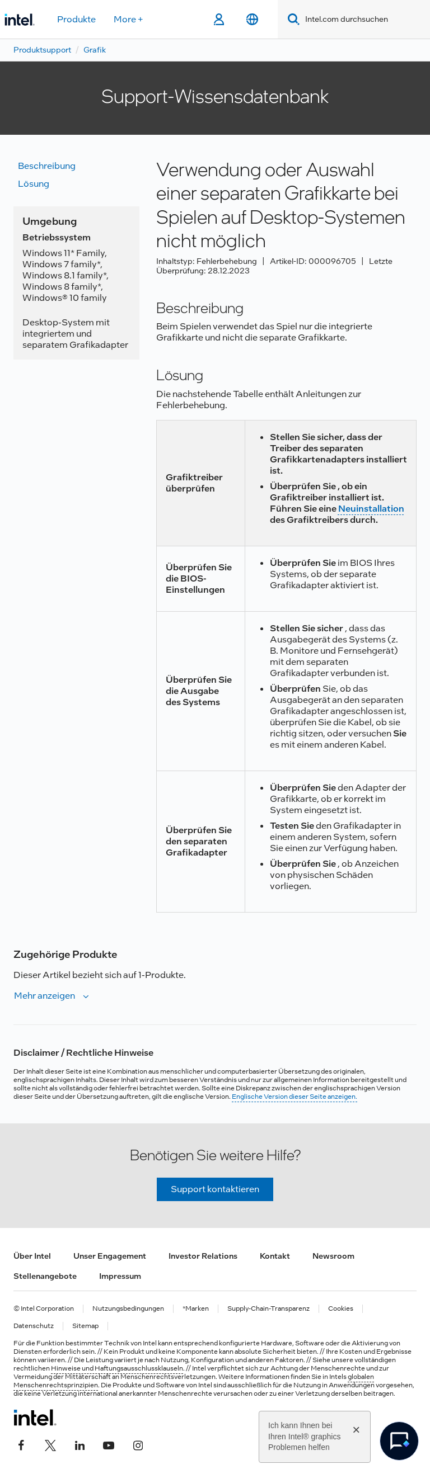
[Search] (291, 19)
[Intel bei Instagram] (138, 1444)
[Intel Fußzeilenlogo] (35, 1417)
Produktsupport (42, 50)
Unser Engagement (109, 1256)
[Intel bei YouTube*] (108, 1444)
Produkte (76, 19)
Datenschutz (33, 1326)
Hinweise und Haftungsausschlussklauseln (117, 1368)
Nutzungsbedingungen (128, 1309)
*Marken (196, 1309)
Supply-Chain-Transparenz (268, 1309)
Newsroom (333, 1256)
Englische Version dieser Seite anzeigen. (294, 1096)
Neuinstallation (371, 508)
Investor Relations (203, 1256)
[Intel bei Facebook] (21, 1444)
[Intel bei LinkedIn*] (79, 1444)
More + (128, 19)
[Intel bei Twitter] (50, 1444)
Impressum (120, 1276)
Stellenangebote (45, 1276)
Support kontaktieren (215, 1189)
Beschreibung (47, 166)
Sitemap (85, 1326)
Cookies (340, 1309)
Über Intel (32, 1256)
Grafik (94, 50)
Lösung (33, 184)
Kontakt (275, 1256)
